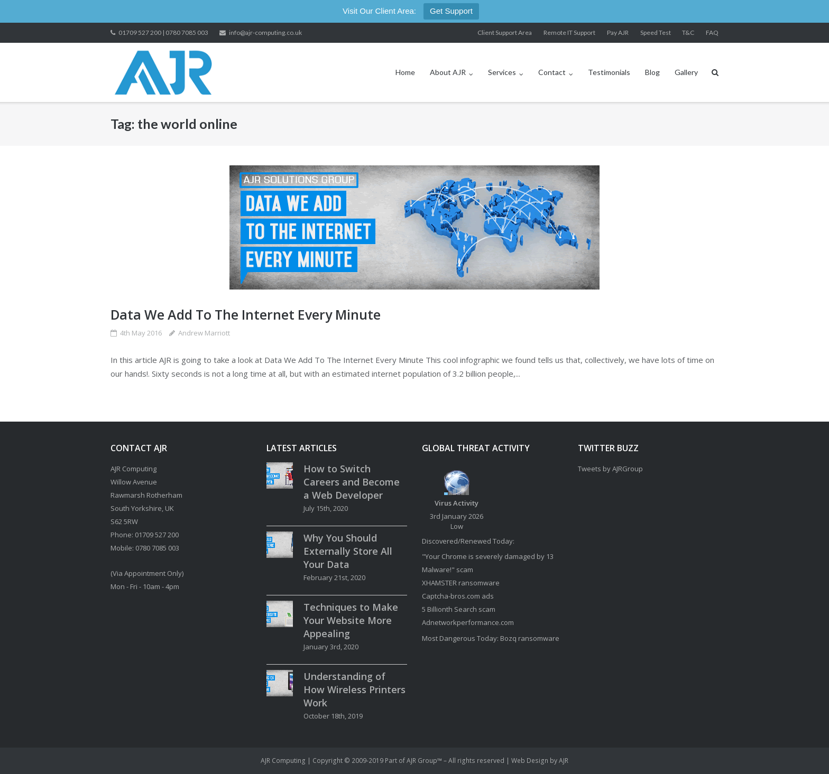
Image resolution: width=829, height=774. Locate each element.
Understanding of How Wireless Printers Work (354, 689)
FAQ (712, 32)
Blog (652, 72)
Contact (552, 72)
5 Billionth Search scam (458, 609)
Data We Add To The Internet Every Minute (245, 314)
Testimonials (609, 72)
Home (405, 72)
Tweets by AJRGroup (610, 468)
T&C (688, 32)
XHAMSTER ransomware (461, 583)
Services (502, 72)
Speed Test (655, 32)
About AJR (448, 72)
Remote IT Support (569, 32)
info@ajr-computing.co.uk (265, 32)
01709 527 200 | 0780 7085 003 (163, 32)
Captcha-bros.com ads (458, 596)
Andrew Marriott (204, 333)
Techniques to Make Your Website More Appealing (350, 620)
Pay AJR (618, 32)
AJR (563, 760)
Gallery (686, 72)
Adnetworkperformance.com (468, 622)
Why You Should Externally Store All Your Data (347, 551)
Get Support (451, 10)
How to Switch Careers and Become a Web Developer (351, 481)
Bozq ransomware (529, 638)
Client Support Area (504, 32)
